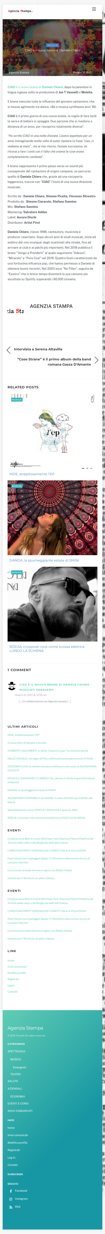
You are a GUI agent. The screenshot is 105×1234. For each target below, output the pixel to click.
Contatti (13, 991)
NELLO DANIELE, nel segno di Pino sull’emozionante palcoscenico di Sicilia (50, 758)
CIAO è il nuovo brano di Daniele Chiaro (52, 50)
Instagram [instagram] (18, 1198)
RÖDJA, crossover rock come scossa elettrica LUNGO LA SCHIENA (46, 649)
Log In (11, 985)
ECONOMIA (17, 1096)
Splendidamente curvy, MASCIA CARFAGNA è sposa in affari (43, 809)
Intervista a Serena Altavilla (38, 349)
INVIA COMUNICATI (20, 1111)
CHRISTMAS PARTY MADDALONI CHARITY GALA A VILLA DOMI (47, 850)
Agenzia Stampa (19, 72)
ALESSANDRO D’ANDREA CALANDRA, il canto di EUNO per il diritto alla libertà (50, 799)
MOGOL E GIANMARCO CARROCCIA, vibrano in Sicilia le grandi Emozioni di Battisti (51, 780)
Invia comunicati (17, 966)
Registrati (13, 979)
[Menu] (94, 9)
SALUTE (13, 1081)
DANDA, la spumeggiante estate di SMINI (44, 560)
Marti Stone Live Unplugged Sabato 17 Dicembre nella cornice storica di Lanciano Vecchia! (49, 860)
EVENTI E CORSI (18, 1103)
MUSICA (52, 45)
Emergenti (19, 1067)
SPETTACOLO (16, 1051)
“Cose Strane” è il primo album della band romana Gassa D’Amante (54, 361)
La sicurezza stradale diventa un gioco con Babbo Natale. (40, 870)
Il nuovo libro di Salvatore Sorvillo (27, 742)
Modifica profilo (17, 972)
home (11, 960)
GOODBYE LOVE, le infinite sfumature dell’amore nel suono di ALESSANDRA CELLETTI (52, 768)
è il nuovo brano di (35, 87)
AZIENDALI (15, 1088)
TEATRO (15, 1074)
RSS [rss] (14, 1206)
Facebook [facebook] (17, 1190)
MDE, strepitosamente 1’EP (32, 474)
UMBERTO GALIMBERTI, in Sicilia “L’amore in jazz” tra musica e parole (48, 750)
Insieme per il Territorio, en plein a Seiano (31, 878)
